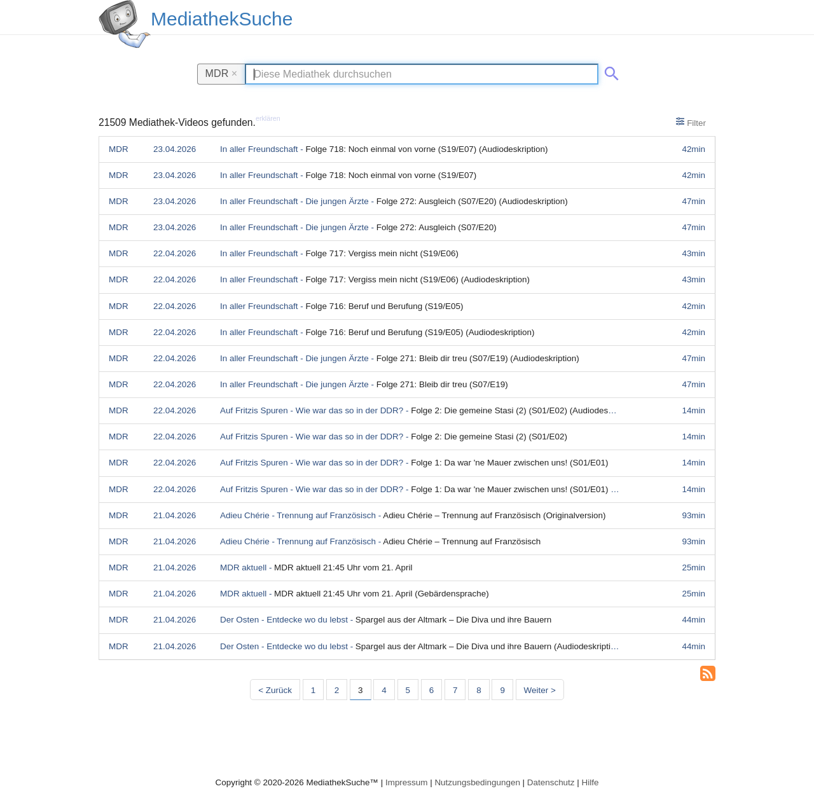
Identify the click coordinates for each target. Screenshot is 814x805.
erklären (268, 118)
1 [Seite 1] (313, 690)
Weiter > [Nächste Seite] (540, 690)
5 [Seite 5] (408, 690)
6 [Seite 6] (431, 690)
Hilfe (590, 782)
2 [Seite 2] (337, 690)
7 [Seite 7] (455, 690)
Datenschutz (551, 782)
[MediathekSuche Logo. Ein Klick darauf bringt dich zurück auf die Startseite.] (125, 24)
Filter (691, 122)
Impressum (406, 782)
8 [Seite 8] (478, 690)
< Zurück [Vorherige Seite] (275, 690)
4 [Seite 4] (384, 690)
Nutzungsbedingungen (477, 782)
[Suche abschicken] (609, 71)
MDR (221, 73)
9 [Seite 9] (502, 690)
